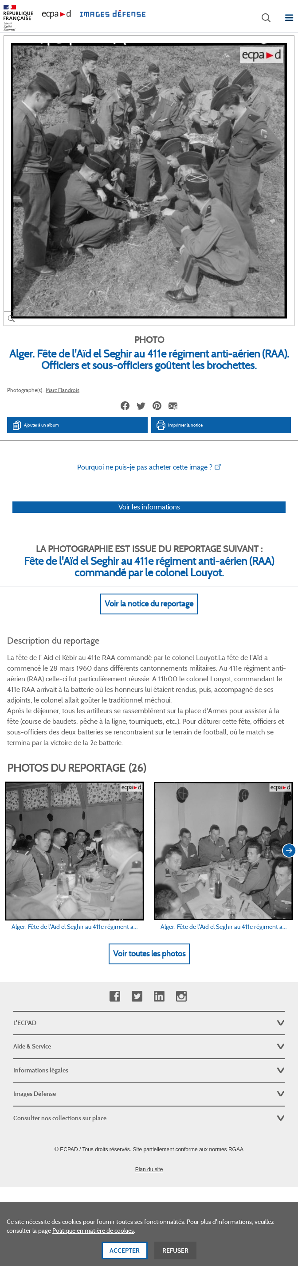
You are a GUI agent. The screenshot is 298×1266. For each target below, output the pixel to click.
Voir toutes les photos (149, 954)
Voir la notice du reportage (149, 604)
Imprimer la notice (179, 425)
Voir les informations (149, 507)
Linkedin (159, 996)
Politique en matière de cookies (93, 1243)
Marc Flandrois (62, 390)
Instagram (181, 996)
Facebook (114, 996)
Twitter (136, 996)
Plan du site (149, 1169)
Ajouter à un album (35, 425)
